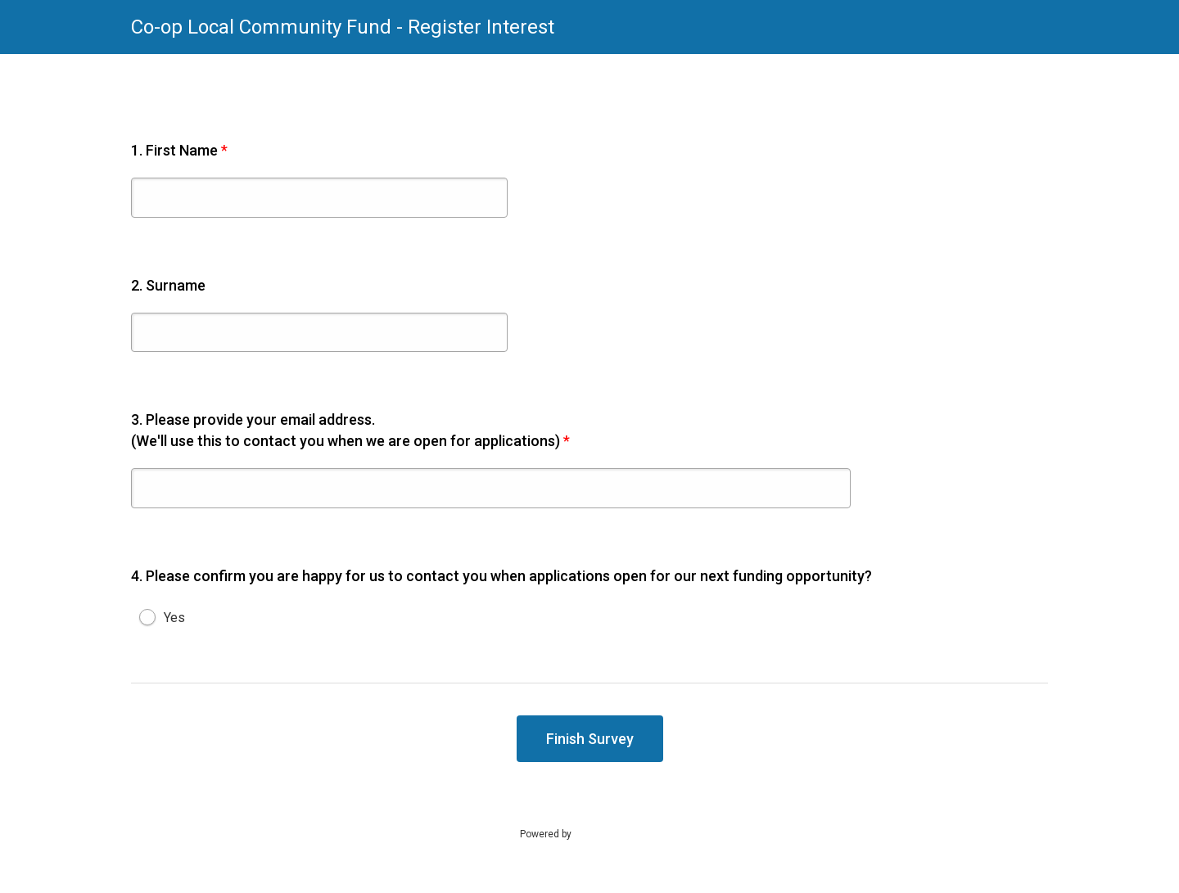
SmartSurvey (619, 833)
